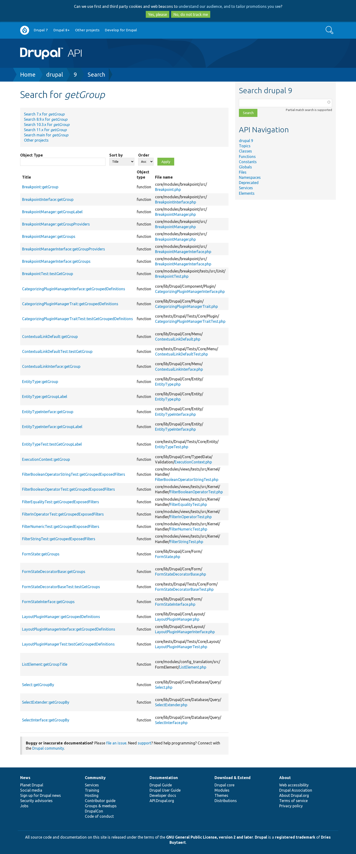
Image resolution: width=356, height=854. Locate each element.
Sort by (116, 155)
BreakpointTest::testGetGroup (47, 274)
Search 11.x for (45, 130)
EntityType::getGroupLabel (44, 396)
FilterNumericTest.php (188, 529)
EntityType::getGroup (40, 381)
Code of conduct (99, 816)
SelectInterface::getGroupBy (45, 720)
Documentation (164, 778)
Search (96, 74)
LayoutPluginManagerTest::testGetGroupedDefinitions (68, 644)
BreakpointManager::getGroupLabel (52, 212)
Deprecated (249, 182)
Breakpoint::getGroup (40, 187)
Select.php (163, 687)
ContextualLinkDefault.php (177, 339)
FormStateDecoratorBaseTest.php (184, 589)
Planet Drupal (31, 785)
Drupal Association (295, 790)
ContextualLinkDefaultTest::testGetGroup (57, 351)
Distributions (226, 801)
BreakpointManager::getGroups (48, 236)
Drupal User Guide (165, 790)
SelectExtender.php (171, 705)
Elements (247, 193)
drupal (54, 74)
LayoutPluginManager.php (177, 619)
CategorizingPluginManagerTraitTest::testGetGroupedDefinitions (77, 319)
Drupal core (224, 785)
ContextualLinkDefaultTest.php (181, 354)
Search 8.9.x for (45, 119)
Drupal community (48, 748)
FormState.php (167, 556)
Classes (245, 151)
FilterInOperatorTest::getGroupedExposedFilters (63, 514)
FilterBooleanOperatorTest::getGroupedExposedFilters (68, 489)
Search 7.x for (44, 114)
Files (242, 172)
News (25, 778)
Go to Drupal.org (24, 30)
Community (95, 778)
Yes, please (157, 14)
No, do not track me (190, 14)
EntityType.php (168, 384)
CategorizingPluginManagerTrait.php (186, 306)
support (144, 743)
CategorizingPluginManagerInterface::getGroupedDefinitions (73, 289)
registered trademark (295, 837)
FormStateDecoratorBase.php (180, 574)
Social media (31, 790)
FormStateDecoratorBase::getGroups (53, 571)
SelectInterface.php (171, 722)
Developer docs (163, 795)
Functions (247, 156)
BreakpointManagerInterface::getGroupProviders (63, 249)
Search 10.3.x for (46, 124)
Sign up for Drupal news (40, 795)
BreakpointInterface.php (175, 202)
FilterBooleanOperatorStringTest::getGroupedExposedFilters (73, 474)
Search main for (46, 135)
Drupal (261, 837)
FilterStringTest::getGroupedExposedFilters (58, 539)
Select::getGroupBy (38, 685)
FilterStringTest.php (186, 542)
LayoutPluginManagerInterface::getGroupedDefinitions (68, 629)
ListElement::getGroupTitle (44, 664)
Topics (245, 146)
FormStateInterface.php (175, 604)
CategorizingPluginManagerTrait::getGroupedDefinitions (70, 304)
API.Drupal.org (162, 801)
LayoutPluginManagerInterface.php (185, 632)
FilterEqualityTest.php (188, 504)
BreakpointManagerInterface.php (183, 251)
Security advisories (36, 801)
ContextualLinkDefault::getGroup (50, 336)
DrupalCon (94, 811)
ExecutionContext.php (193, 462)
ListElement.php (192, 667)
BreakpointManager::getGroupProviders (56, 224)
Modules (222, 790)
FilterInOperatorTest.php (191, 517)
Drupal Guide (161, 785)
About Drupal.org (294, 795)
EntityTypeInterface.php (175, 414)
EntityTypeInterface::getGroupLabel (52, 427)
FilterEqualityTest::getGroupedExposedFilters (60, 502)
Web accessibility (294, 785)
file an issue (116, 743)
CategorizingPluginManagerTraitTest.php (190, 321)
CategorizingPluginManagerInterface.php (190, 291)
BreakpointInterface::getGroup (47, 199)
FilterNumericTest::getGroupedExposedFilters (60, 526)
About (285, 778)
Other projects (87, 30)
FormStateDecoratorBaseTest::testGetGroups (61, 587)
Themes (221, 795)
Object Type (31, 155)
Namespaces (250, 177)
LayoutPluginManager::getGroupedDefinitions (61, 616)
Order (143, 155)
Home (28, 74)
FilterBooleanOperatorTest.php (196, 492)
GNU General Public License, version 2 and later (209, 837)
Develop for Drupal (121, 30)
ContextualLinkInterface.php (179, 369)
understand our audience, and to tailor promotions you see (230, 6)
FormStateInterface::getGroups (48, 602)
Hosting (91, 795)
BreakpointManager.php (175, 214)
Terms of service (293, 801)
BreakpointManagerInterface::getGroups (56, 261)
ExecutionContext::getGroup (46, 459)
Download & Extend (233, 778)
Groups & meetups (101, 806)
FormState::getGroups (40, 554)
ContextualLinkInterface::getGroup (51, 366)
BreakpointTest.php (171, 276)
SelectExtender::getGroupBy (45, 702)
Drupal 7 (41, 30)
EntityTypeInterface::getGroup (47, 412)
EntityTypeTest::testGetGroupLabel (52, 444)
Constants (248, 162)
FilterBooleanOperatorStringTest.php (186, 479)
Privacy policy (291, 806)
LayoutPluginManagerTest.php (181, 647)
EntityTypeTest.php (171, 447)
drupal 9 (246, 140)
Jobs (24, 806)
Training (92, 790)
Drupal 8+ (61, 30)
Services (246, 188)
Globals (245, 167)
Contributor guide (100, 801)
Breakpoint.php (168, 189)
